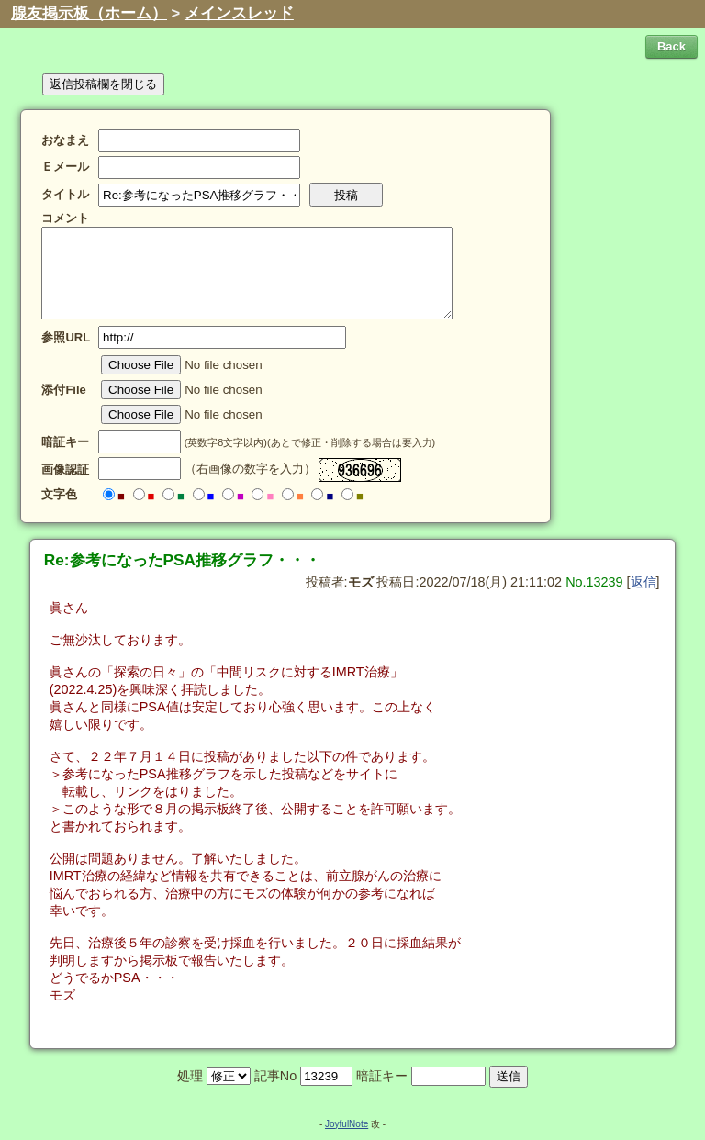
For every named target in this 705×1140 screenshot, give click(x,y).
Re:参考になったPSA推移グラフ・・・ (182, 560)
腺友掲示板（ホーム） (89, 13)
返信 (643, 582)
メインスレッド (239, 13)
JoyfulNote (346, 1124)
